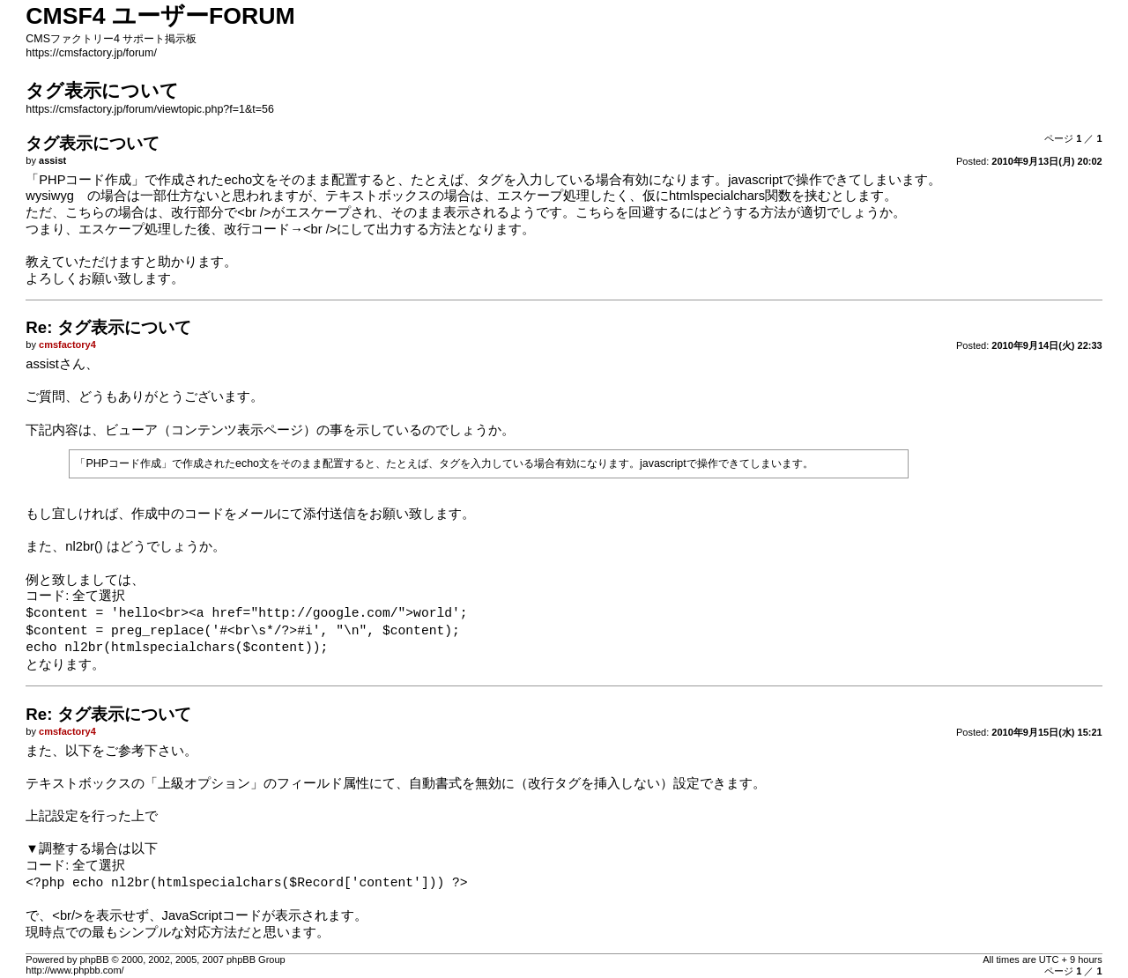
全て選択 (98, 596)
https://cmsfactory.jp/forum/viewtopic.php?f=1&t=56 (149, 109)
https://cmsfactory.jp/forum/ (91, 53)
